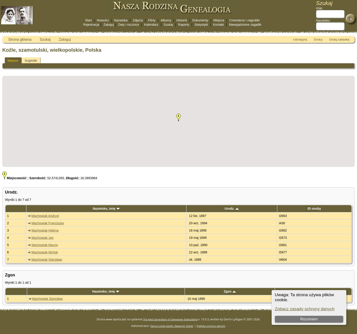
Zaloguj (108, 24)
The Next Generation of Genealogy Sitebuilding (170, 319)
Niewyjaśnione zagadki (245, 24)
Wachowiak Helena (45, 230)
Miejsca (218, 20)
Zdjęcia (138, 20)
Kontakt (218, 24)
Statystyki (201, 24)
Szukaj (168, 24)
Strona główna (19, 39)
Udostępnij (300, 39)
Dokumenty (200, 20)
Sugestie (31, 60)
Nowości (103, 20)
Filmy (152, 20)
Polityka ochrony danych (211, 326)
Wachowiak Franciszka (47, 223)
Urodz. (231, 208)
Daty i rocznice (128, 24)
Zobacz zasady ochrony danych (304, 308)
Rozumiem (309, 319)
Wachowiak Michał (44, 252)
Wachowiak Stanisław (46, 259)
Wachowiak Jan (42, 238)
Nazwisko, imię (106, 208)
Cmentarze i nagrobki (244, 20)
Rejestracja (91, 24)
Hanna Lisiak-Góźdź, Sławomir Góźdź (171, 326)
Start (88, 20)
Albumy (166, 20)
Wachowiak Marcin (44, 245)
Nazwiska (121, 20)
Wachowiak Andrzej (45, 216)
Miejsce (13, 60)
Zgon (230, 291)
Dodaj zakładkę (339, 39)
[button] (178, 117)
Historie (181, 20)
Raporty (183, 24)
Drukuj (318, 39)
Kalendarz (151, 24)
